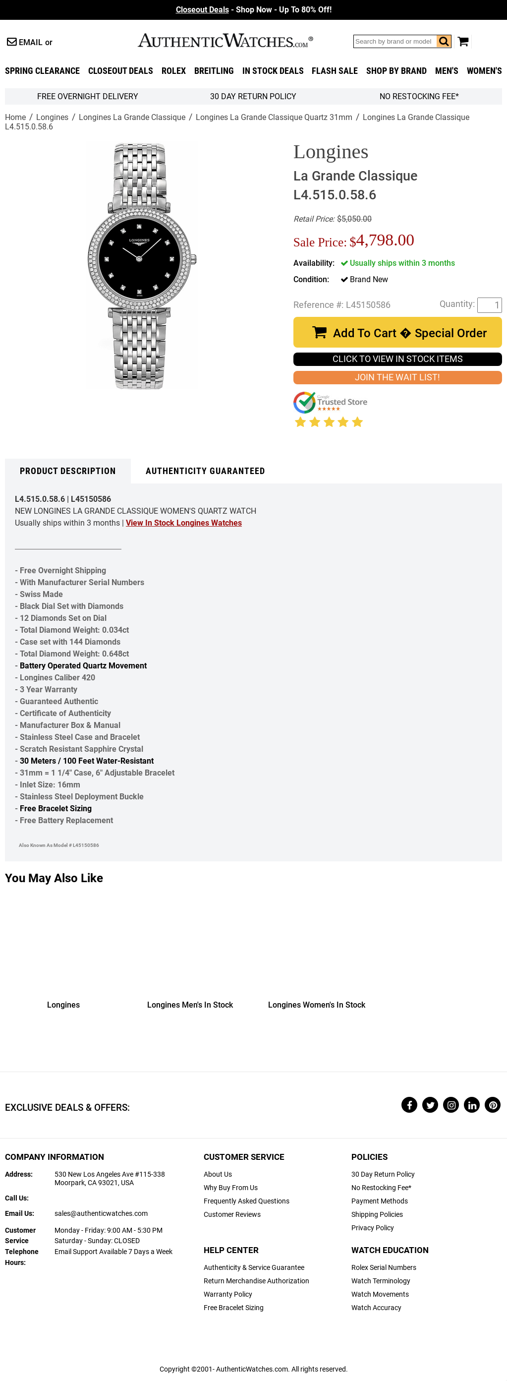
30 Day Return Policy (383, 1174)
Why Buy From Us (231, 1188)
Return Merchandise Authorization (256, 1281)
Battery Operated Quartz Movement (83, 665)
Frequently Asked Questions (246, 1201)
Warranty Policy (228, 1294)
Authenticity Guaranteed (205, 471)
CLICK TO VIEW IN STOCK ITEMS (398, 359)
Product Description (68, 471)
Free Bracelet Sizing (56, 808)
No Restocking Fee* (419, 96)
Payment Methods (379, 1201)
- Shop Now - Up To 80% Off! (254, 9)
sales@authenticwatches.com (101, 1213)
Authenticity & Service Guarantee (254, 1267)
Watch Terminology (380, 1281)
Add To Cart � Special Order (410, 333)
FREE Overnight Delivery (87, 96)
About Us (218, 1174)
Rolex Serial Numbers (383, 1267)
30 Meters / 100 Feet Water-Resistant (87, 761)
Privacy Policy (372, 1228)
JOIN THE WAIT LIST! (397, 377)
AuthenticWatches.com (236, 40)
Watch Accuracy (376, 1308)
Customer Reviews (232, 1214)
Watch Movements (380, 1294)
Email (31, 42)
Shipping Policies (377, 1214)
